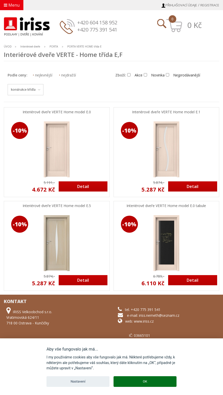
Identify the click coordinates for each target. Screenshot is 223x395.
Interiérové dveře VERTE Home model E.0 (57, 112)
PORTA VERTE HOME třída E (84, 46)
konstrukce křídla (23, 89)
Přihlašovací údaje (181, 5)
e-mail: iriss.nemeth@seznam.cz (153, 315)
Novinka (154, 75)
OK (145, 381)
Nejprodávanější (183, 75)
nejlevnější (42, 75)
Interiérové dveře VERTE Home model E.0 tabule (166, 206)
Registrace (209, 5)
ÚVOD (8, 46)
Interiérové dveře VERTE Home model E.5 (57, 206)
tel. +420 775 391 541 (143, 309)
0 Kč (194, 25)
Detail (83, 186)
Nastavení (78, 381)
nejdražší (67, 75)
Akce (134, 75)
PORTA (54, 46)
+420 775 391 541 (97, 29)
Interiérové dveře (30, 46)
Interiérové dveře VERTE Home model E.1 (166, 112)
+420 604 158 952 (97, 22)
